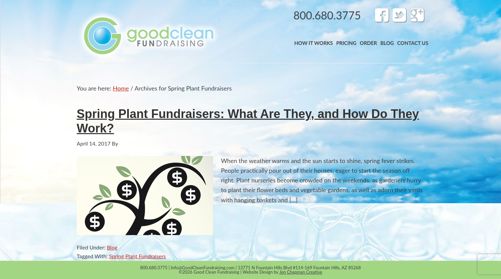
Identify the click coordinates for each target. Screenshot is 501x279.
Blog (112, 247)
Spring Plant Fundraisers (137, 256)
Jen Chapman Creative (300, 272)
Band (148, 35)
